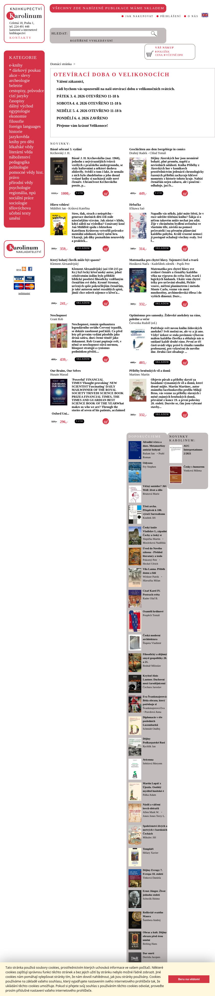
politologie (18, 167)
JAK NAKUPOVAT (139, 16)
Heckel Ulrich (150, 563)
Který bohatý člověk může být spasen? (75, 260)
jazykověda (19, 136)
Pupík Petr (183, 264)
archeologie (19, 80)
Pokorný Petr (150, 559)
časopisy (16, 100)
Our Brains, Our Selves (65, 370)
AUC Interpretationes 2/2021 (193, 449)
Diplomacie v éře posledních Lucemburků (152, 721)
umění (14, 218)
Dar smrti (148, 953)
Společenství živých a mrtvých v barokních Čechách (155, 830)
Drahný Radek (138, 153)
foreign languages (25, 126)
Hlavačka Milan (151, 580)
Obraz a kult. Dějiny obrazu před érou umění (155, 936)
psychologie (20, 187)
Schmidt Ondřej (151, 728)
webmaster (24, 293)
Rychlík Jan (149, 746)
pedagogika (19, 162)
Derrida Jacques (151, 957)
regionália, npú (22, 192)
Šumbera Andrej (152, 920)
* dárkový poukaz (25, 70)
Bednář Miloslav (152, 665)
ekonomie (18, 116)
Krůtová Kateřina (79, 208)
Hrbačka (135, 204)
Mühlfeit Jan (58, 208)
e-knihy (16, 65)
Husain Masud (59, 374)
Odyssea (148, 463)
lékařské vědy (21, 146)
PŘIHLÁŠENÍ (170, 16)
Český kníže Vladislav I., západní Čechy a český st (155, 531)
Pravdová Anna (153, 712)
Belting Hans (150, 943)
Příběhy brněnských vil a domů (149, 370)
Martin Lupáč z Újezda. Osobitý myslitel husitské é (153, 787)
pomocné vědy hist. (26, 172)
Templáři (148, 849)
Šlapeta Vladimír (152, 643)
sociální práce (21, 197)
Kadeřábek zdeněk (162, 264)
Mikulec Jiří (149, 837)
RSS (21, 270)
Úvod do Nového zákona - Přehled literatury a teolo (152, 552)
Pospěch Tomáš (151, 615)
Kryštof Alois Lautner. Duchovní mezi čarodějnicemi (154, 679)
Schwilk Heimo (151, 898)
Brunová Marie (151, 493)
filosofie (16, 121)
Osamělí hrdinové (153, 611)
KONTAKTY (20, 38)
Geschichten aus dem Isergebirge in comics (157, 149)
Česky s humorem (194, 466)
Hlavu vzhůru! (59, 204)
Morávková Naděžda (154, 542)
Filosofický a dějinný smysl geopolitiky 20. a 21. (155, 658)
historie (15, 131)
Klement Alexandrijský (64, 264)
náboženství (19, 157)
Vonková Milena (193, 470)
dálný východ (21, 106)
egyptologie (19, 111)
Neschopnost (58, 315)
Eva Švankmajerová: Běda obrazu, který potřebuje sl (155, 700)
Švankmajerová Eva (154, 708)
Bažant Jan (149, 453)
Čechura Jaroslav (152, 687)
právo (14, 177)
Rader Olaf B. (150, 598)
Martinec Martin (139, 374)
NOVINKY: (60, 143)
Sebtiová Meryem (152, 763)
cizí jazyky (19, 95)
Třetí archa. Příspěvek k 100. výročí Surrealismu (154, 510)
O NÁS (193, 16)
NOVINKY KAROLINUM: (182, 438)
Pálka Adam (149, 794)
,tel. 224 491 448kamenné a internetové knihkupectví (23, 28)
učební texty (20, 213)
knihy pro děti (21, 141)
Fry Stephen (149, 466)
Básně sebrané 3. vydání (66, 149)
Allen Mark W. (151, 812)
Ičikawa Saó (136, 208)
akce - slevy (19, 75)
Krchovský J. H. (60, 153)
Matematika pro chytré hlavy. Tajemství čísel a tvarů (163, 260)
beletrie (15, 85)
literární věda (21, 152)
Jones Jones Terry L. (154, 816)
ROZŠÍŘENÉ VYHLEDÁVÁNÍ (91, 40)
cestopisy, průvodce (26, 90)
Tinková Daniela (152, 877)
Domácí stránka (61, 64)
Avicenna (148, 759)
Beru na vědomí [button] (189, 979)
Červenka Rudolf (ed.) (143, 323)
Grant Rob (56, 319)
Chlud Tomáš (158, 153)
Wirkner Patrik (151, 576)
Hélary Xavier (150, 852)
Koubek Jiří (149, 517)
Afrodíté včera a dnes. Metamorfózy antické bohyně (154, 446)
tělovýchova (20, 208)
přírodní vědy (21, 182)
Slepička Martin (151, 539)
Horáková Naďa (139, 264)
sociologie (18, 203)
